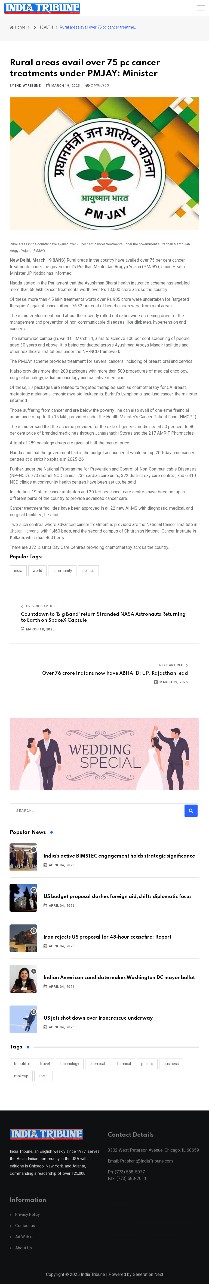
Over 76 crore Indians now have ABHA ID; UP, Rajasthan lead (115, 673)
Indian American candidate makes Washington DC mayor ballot (119, 977)
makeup (21, 1076)
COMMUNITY (62, 570)
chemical (97, 1064)
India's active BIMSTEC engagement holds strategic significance (119, 856)
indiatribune (28, 86)
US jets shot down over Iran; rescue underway (98, 1018)
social (43, 1076)
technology (69, 1064)
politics (147, 1064)
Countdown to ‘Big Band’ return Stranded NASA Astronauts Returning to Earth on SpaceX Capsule (103, 617)
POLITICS (88, 570)
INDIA (18, 570)
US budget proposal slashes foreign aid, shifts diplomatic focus (118, 896)
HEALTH (45, 27)
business (171, 1064)
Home (17, 27)
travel (45, 1064)
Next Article (173, 665)
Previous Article (39, 606)
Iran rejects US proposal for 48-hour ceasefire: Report (107, 937)
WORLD (37, 570)
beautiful (22, 1064)
